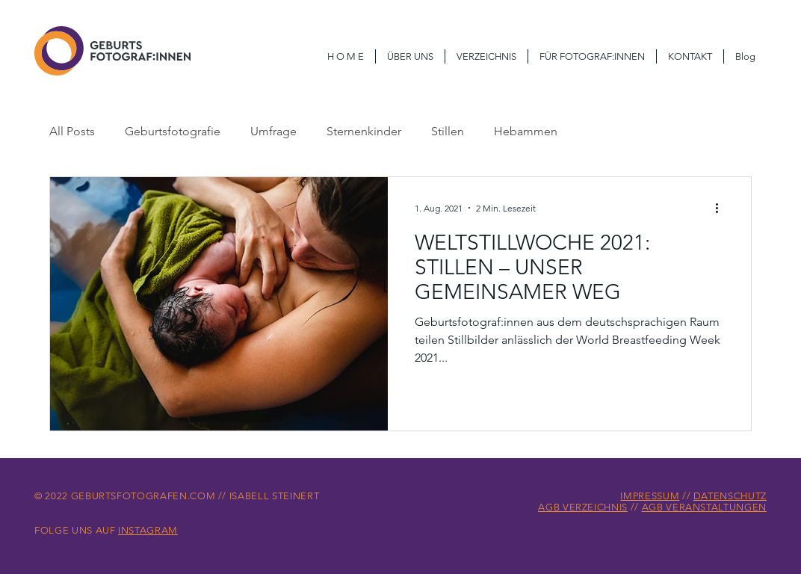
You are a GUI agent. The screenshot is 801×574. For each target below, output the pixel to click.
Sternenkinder (364, 131)
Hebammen (525, 131)
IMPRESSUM (649, 496)
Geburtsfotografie (172, 131)
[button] (592, 56)
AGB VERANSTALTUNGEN (704, 507)
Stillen (447, 131)
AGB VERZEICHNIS (583, 507)
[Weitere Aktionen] (722, 208)
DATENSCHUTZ (730, 496)
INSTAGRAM (148, 530)
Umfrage (273, 131)
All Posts (72, 131)
